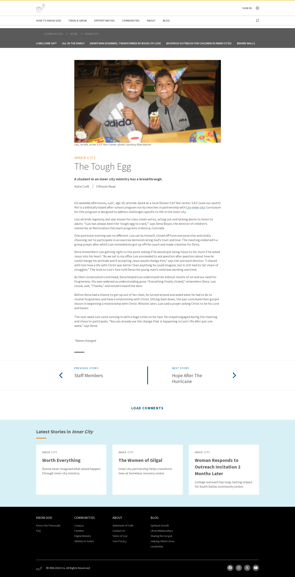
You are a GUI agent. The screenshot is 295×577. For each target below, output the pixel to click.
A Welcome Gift (46, 43)
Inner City (92, 34)
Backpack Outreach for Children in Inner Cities (199, 43)
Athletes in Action (84, 541)
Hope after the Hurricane (187, 378)
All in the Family (73, 43)
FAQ (38, 531)
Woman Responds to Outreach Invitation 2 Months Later (218, 467)
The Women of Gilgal (140, 460)
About (151, 20)
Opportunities (104, 20)
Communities (131, 20)
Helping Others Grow (163, 541)
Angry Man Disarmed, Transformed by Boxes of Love (125, 43)
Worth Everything (61, 460)
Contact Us (118, 531)
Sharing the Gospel (161, 536)
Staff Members (88, 376)
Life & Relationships (162, 531)
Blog (166, 20)
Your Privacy (119, 541)
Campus (79, 525)
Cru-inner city (195, 207)
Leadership (157, 546)
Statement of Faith (122, 525)
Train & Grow (77, 20)
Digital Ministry (82, 536)
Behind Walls (246, 43)
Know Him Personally (48, 525)
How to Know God (48, 20)
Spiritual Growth (160, 525)
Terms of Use (119, 536)
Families (79, 531)
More (74, 34)
